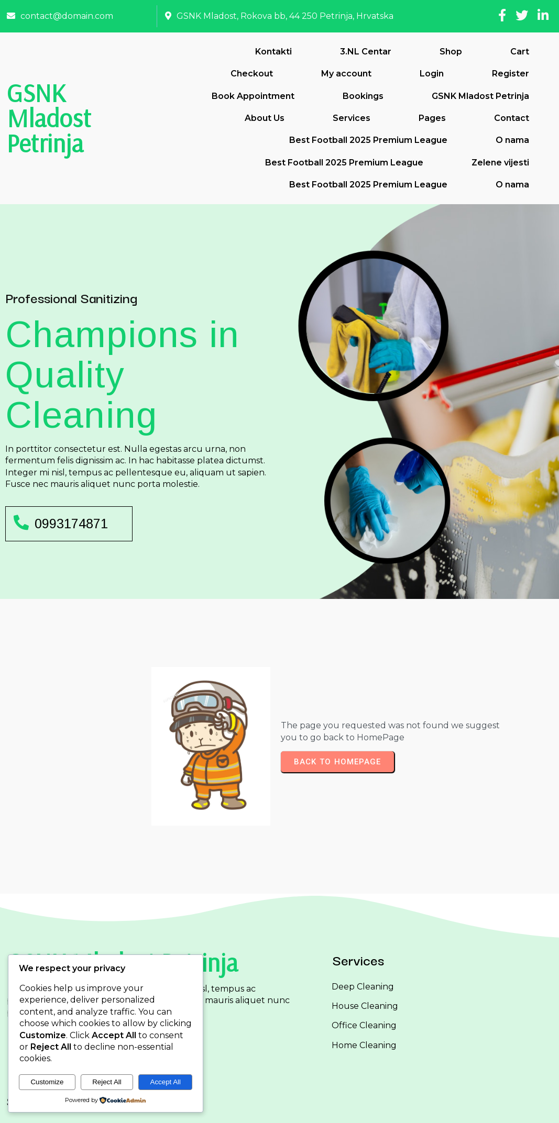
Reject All (107, 1082)
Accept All (165, 1082)
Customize (46, 1082)
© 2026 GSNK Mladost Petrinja (279, 1106)
